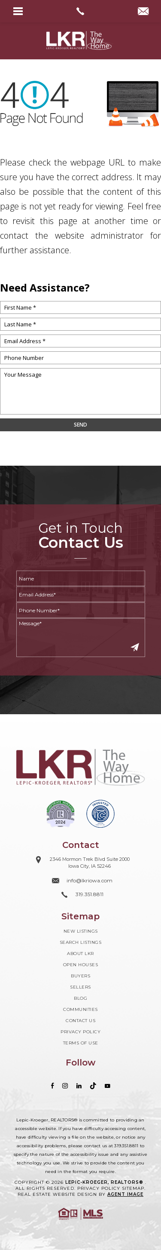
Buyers (80, 976)
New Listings (81, 931)
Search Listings (81, 942)
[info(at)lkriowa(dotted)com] (143, 12)
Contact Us (80, 1020)
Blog (80, 998)
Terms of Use (80, 1043)
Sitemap (133, 1188)
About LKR (80, 953)
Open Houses (80, 964)
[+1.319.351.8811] (80, 895)
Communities (80, 1009)
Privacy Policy (80, 1032)
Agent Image (125, 1194)
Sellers (80, 987)
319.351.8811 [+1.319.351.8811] (126, 1146)
